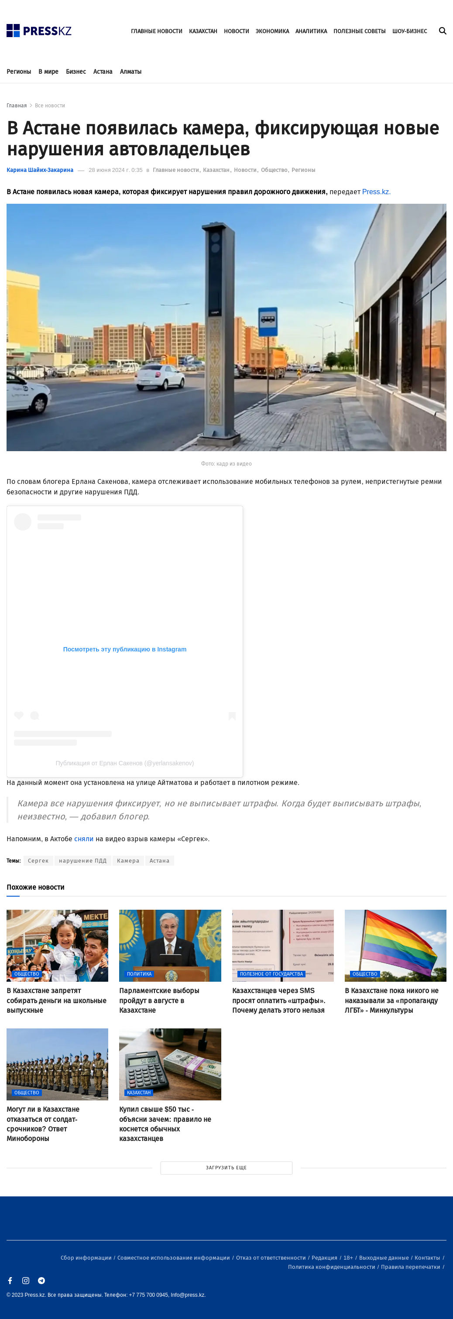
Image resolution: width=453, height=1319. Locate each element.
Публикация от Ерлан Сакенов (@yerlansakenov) (125, 763)
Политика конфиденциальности (332, 1267)
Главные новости (176, 170)
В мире (48, 71)
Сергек (38, 860)
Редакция (325, 1257)
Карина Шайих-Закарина (40, 170)
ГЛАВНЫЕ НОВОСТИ (156, 31)
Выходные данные (384, 1257)
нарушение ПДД (83, 860)
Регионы (19, 71)
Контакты (428, 1257)
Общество (275, 170)
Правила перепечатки (411, 1267)
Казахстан (217, 170)
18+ (348, 1257)
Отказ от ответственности (271, 1257)
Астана (103, 71)
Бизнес (76, 71)
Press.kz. (376, 192)
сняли (84, 839)
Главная (17, 106)
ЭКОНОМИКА (272, 31)
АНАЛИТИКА (311, 31)
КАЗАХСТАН (203, 31)
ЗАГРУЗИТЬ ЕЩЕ (226, 1168)
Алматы (130, 71)
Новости (246, 170)
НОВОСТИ (236, 31)
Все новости (50, 106)
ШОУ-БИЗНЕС (409, 31)
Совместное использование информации (174, 1257)
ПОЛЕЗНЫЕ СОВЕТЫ (359, 31)
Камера (128, 860)
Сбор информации (87, 1257)
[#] (39, 28)
